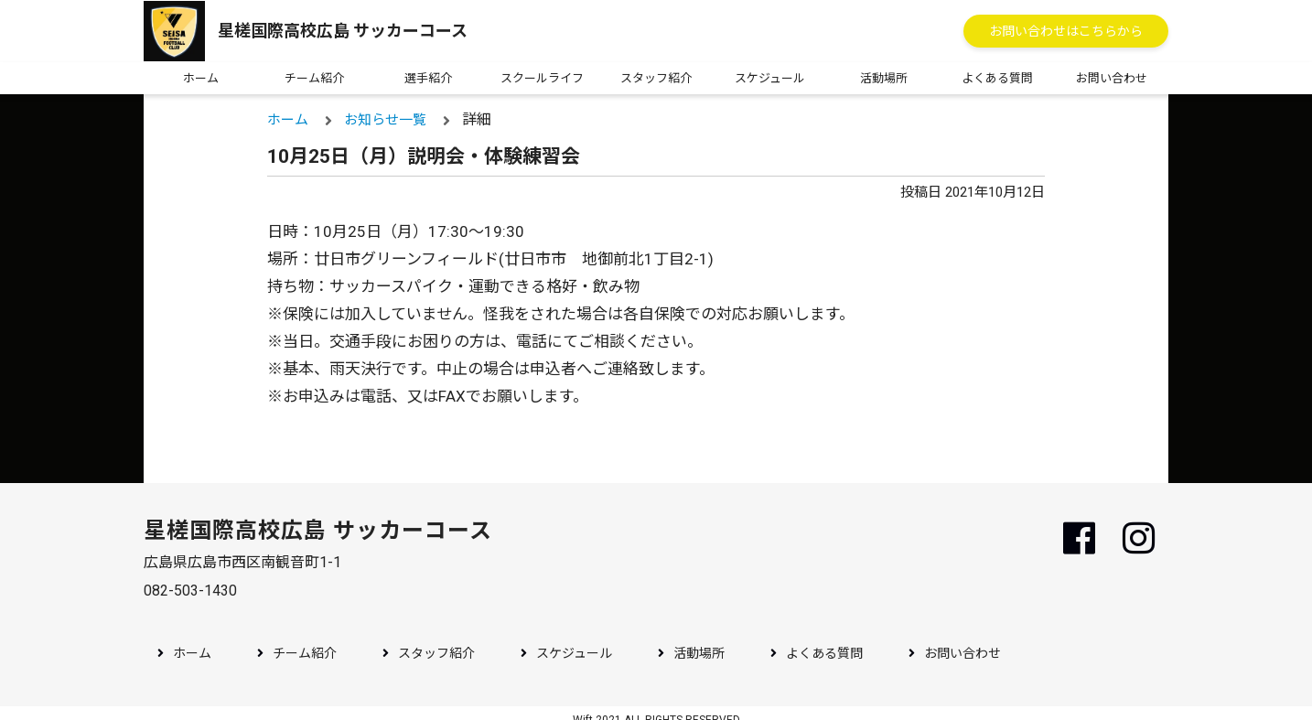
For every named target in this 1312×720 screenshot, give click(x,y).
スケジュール (770, 78)
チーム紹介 (314, 78)
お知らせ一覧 (387, 120)
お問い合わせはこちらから (1066, 31)
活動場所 (884, 78)
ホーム (201, 78)
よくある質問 (997, 78)
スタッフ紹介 (656, 78)
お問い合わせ (1111, 78)
